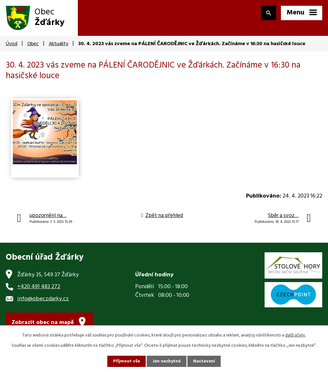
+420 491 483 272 (38, 286)
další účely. (295, 335)
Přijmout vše (126, 361)
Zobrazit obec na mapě (43, 322)
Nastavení (204, 361)
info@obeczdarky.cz (43, 299)
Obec (33, 44)
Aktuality (58, 44)
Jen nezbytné (166, 361)
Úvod (11, 44)
